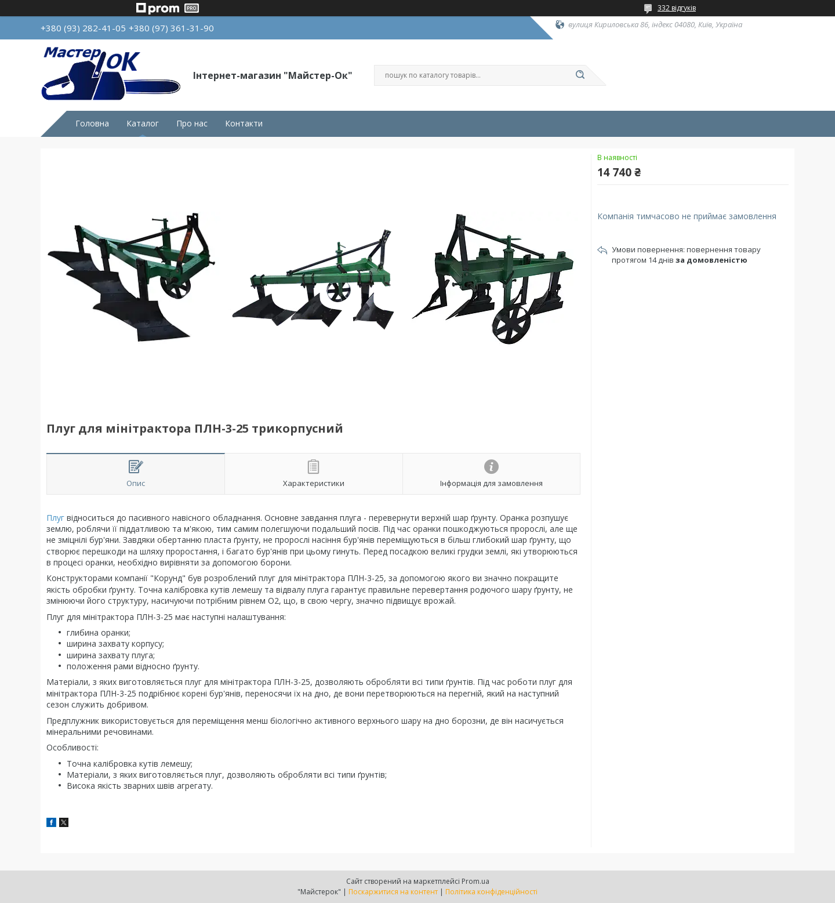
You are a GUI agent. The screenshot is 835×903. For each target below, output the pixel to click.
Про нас (192, 123)
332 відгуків (677, 8)
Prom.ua (475, 881)
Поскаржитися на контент (393, 892)
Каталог (142, 123)
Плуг (55, 517)
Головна (92, 123)
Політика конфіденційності (491, 892)
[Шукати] (579, 75)
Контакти (244, 123)
